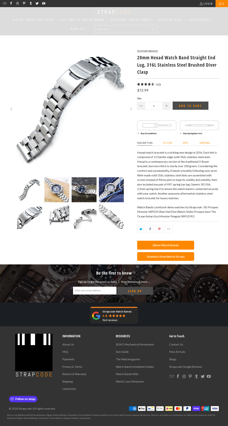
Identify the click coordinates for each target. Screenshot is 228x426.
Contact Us (176, 344)
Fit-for (167, 142)
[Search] (152, 29)
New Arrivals (177, 351)
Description (144, 142)
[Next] (131, 109)
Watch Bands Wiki (127, 374)
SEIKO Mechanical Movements (135, 344)
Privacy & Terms (72, 366)
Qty (139, 98)
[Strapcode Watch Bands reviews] (114, 315)
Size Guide (122, 351)
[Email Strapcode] (5, 3)
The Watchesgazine (128, 359)
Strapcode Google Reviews (185, 366)
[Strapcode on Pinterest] (24, 3)
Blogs (172, 359)
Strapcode (25, 408)
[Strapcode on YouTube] (43, 3)
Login (208, 3)
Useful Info (69, 388)
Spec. (186, 142)
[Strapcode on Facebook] (11, 3)
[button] (35, 20)
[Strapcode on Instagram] (18, 3)
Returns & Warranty (74, 374)
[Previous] (11, 109)
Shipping (205, 142)
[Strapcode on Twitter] (37, 3)
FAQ (65, 351)
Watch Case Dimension (130, 381)
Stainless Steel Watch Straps (166, 256)
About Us (68, 344)
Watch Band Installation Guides (135, 366)
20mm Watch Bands (165, 245)
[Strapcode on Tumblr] (31, 3)
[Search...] (126, 29)
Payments (68, 359)
